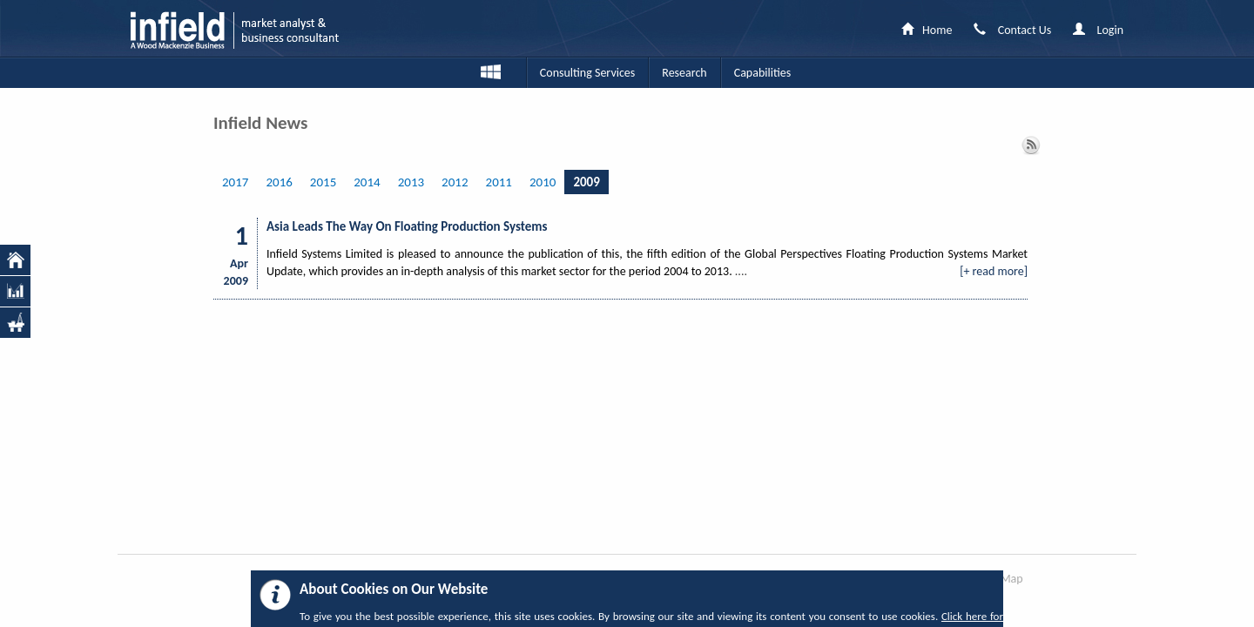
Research (684, 72)
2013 (411, 182)
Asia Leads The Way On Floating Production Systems (407, 226)
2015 (323, 182)
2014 (367, 182)
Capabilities (762, 72)
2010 (542, 182)
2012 (455, 182)
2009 (586, 182)
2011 (499, 182)
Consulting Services (587, 72)
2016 (279, 182)
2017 (235, 182)
